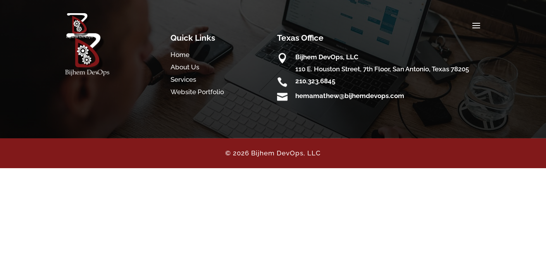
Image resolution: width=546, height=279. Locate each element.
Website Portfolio (197, 92)
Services (183, 79)
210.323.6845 (315, 81)
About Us (185, 67)
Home (180, 55)
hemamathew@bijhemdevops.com (349, 96)
